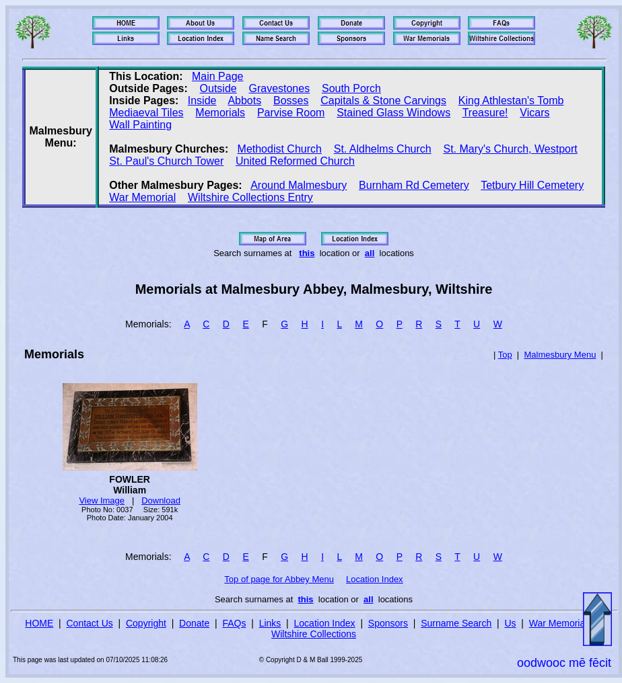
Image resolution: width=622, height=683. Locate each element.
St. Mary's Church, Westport (510, 149)
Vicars (534, 112)
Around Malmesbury (298, 185)
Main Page (218, 76)
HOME (39, 623)
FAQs (234, 623)
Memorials (220, 112)
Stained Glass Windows (393, 112)
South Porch (351, 88)
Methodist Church (280, 149)
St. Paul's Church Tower (166, 161)
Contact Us (90, 623)
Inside (202, 100)
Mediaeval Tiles (146, 112)
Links (270, 623)
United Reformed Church (295, 161)
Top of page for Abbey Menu (279, 579)
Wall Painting (140, 124)
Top (505, 355)
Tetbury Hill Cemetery (532, 185)
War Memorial (142, 197)
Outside (218, 88)
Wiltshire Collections (313, 634)
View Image (102, 500)
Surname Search (456, 623)
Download (160, 500)
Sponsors (388, 623)
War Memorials (560, 623)
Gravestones (279, 88)
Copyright (146, 623)
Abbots (244, 100)
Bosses (290, 100)
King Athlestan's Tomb (511, 100)
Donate (194, 623)
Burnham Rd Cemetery (414, 185)
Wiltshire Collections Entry (250, 197)
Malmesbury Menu (560, 355)
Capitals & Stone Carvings (383, 100)
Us (510, 623)
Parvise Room (290, 112)
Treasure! (485, 112)
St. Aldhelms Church (382, 149)
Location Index (374, 579)
